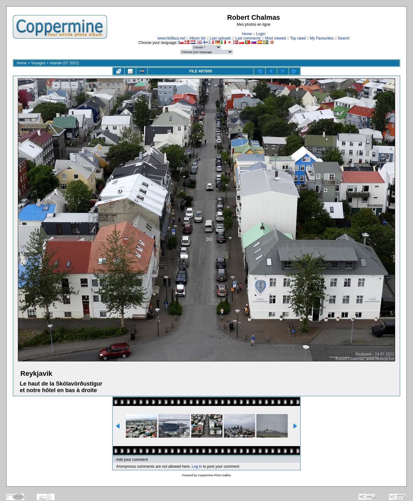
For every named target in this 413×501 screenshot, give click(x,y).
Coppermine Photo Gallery (214, 475)
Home (247, 34)
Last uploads (220, 38)
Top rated (298, 38)
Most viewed (275, 38)
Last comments (247, 38)
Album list (197, 38)
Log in (197, 466)
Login (260, 34)
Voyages (38, 63)
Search (344, 38)
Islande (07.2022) (64, 63)
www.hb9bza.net (171, 38)
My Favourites (321, 38)
